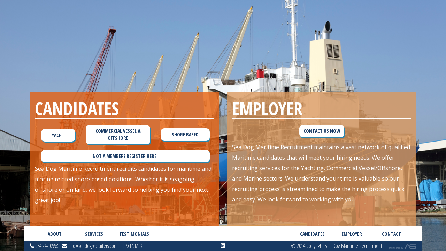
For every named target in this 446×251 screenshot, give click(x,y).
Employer (351, 233)
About (55, 233)
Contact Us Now (321, 131)
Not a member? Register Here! (125, 156)
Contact (391, 233)
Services (94, 233)
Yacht (58, 135)
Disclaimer (132, 246)
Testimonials (133, 233)
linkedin (223, 246)
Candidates (312, 233)
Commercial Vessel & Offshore (118, 134)
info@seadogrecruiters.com (90, 246)
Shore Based (185, 134)
